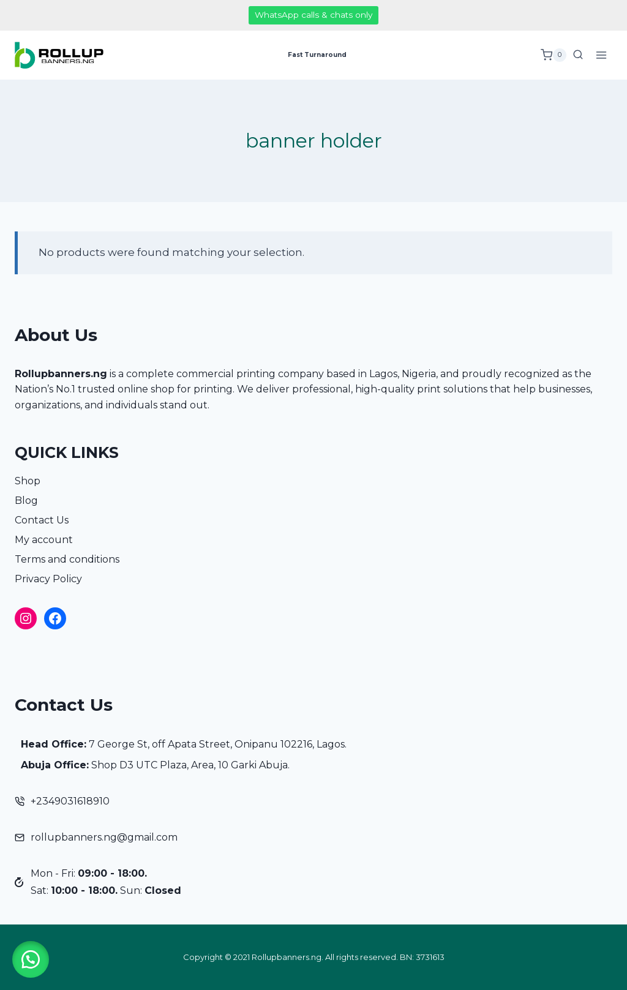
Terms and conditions (67, 559)
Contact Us (42, 520)
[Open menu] (601, 54)
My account (44, 540)
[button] (30, 959)
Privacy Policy (48, 579)
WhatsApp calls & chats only (313, 15)
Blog (26, 500)
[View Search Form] (578, 55)
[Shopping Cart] (553, 55)
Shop (27, 481)
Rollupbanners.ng (61, 374)
